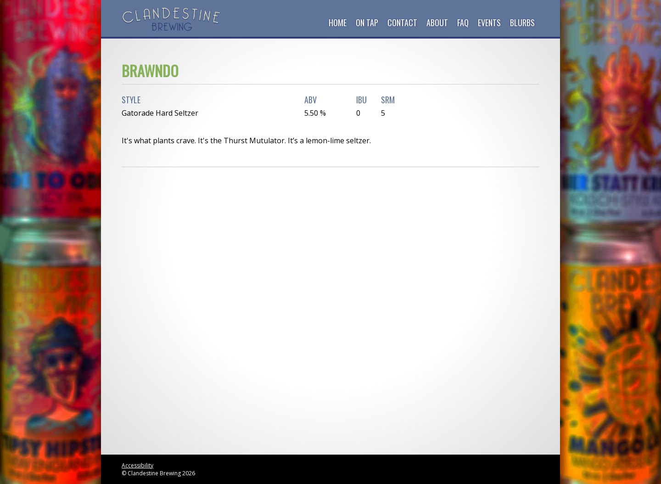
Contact (402, 22)
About (437, 22)
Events (489, 22)
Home (338, 22)
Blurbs (522, 22)
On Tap (367, 22)
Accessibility (137, 465)
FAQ (463, 22)
